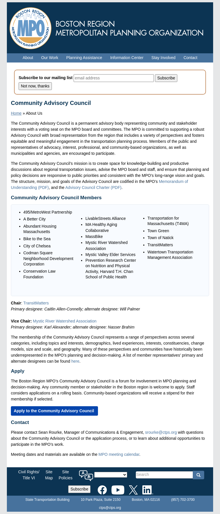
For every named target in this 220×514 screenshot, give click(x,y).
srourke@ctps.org (161, 432)
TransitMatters (36, 303)
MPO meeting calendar (119, 454)
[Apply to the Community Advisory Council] (54, 411)
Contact (190, 57)
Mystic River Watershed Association (65, 321)
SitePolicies (65, 475)
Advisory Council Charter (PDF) (93, 187)
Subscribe (79, 489)
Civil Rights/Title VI (29, 475)
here (75, 361)
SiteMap (49, 475)
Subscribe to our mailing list (45, 77)
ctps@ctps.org (110, 508)
